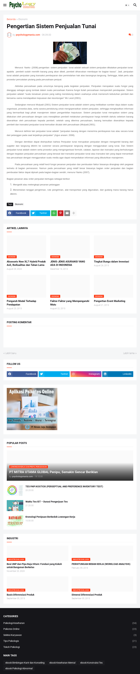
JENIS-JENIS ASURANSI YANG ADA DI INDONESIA (67, 263)
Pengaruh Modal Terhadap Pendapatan (21, 303)
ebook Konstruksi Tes (91, 662)
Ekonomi (22, 19)
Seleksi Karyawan (70, 635)
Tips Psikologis (70, 641)
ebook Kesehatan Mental (62, 662)
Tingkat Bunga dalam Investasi (111, 261)
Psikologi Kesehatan (70, 623)
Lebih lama (129, 353)
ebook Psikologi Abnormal (19, 668)
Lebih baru (10, 353)
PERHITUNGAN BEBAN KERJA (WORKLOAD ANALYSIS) (101, 564)
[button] (4, 5)
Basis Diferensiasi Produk (20, 594)
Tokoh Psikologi (70, 647)
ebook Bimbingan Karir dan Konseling (25, 662)
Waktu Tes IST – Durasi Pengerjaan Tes (46, 501)
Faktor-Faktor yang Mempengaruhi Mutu (69, 303)
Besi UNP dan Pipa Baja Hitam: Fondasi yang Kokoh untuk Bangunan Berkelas (34, 566)
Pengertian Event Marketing (109, 301)
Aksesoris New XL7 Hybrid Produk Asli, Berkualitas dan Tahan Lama (26, 263)
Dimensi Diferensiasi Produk (87, 594)
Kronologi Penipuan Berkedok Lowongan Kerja (50, 516)
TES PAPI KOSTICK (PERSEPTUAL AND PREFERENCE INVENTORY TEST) (64, 486)
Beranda (11, 19)
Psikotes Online (70, 629)
